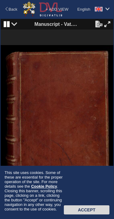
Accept (86, 209)
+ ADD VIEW (57, 9)
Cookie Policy (44, 186)
